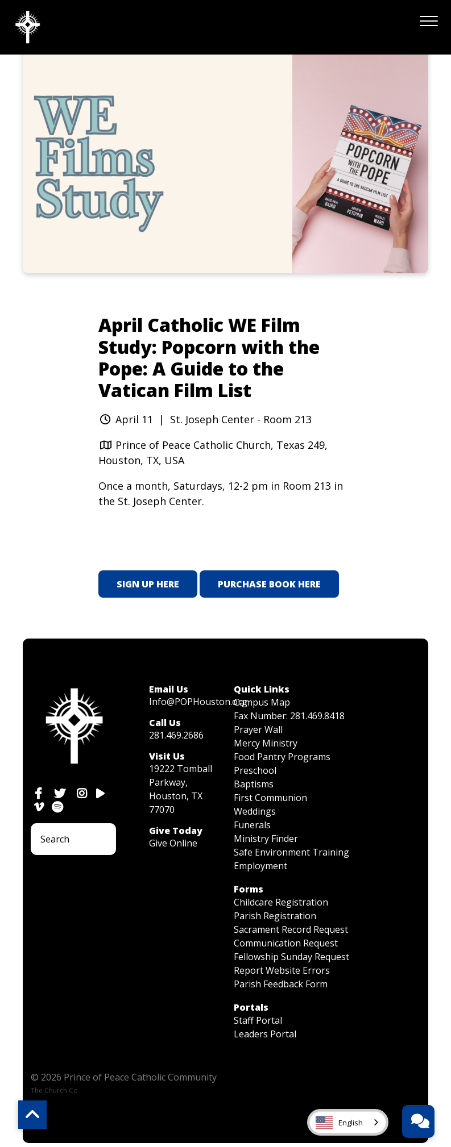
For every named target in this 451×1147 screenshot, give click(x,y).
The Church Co (54, 1090)
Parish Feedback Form (281, 984)
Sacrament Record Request (291, 929)
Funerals (252, 825)
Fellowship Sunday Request (291, 956)
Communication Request (286, 943)
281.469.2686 (176, 735)
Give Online (173, 843)
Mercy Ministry (265, 743)
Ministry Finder (266, 838)
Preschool (255, 770)
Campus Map (262, 702)
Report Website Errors (282, 970)
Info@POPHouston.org (198, 701)
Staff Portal (258, 1020)
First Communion (270, 797)
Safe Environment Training (291, 852)
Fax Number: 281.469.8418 (289, 716)
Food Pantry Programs (282, 756)
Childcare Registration (281, 902)
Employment (260, 866)
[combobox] (347, 1122)
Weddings (255, 811)
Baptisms (254, 784)
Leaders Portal (265, 1034)
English (339, 1122)
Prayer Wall (258, 729)
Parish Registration (275, 916)
